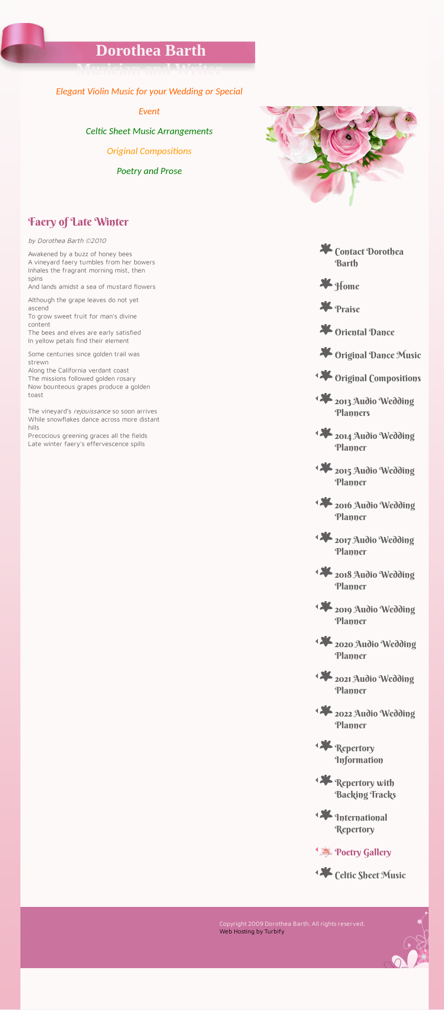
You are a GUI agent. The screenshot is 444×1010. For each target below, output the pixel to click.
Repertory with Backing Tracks (365, 788)
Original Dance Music (378, 355)
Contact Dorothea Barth (369, 257)
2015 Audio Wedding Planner (374, 476)
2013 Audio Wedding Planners (374, 406)
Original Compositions (378, 378)
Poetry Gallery (363, 852)
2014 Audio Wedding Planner (374, 441)
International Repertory (361, 823)
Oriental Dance (364, 332)
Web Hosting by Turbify (251, 931)
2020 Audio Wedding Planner (375, 649)
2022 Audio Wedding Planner (375, 719)
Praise (347, 309)
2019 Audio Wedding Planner (375, 615)
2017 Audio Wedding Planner (374, 545)
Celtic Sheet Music (370, 875)
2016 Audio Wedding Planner (375, 511)
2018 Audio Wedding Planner (374, 580)
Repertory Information (359, 754)
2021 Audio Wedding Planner (374, 684)
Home (347, 286)
